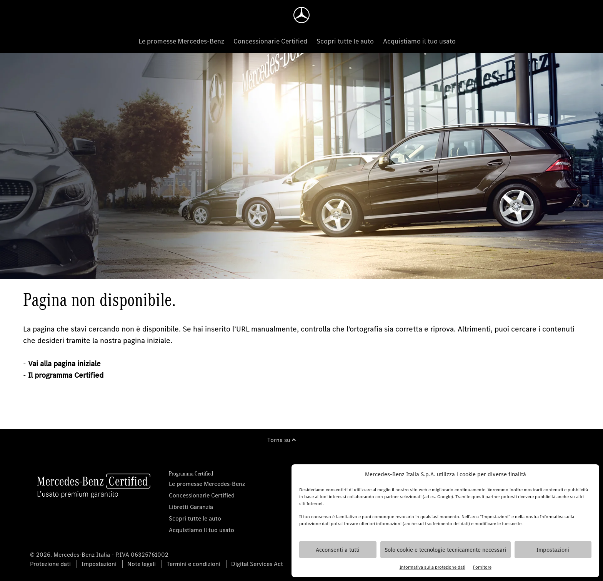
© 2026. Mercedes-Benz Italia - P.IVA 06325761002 (99, 555)
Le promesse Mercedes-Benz (181, 41)
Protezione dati (50, 564)
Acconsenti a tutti (338, 550)
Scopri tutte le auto (345, 41)
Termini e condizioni (193, 564)
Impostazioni (552, 550)
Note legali (141, 564)
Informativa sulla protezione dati (432, 567)
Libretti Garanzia (191, 507)
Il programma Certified (65, 375)
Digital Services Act (257, 564)
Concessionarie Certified (270, 41)
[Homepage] (301, 15)
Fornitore (482, 567)
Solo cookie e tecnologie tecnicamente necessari (445, 550)
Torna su (281, 440)
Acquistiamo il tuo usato (419, 41)
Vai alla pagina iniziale (64, 363)
